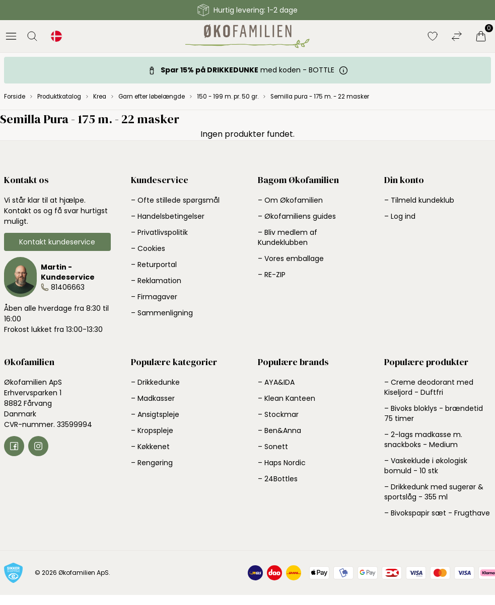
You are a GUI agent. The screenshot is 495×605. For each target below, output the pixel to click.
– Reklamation (156, 281)
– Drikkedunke (155, 382)
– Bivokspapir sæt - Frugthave (437, 513)
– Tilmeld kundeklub (419, 200)
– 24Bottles (278, 479)
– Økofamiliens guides (297, 216)
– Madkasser (153, 398)
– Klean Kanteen (286, 398)
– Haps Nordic (282, 463)
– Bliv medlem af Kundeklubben (287, 237)
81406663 (68, 287)
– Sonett (273, 447)
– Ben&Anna (279, 430)
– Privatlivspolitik (159, 232)
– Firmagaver (154, 297)
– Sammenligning (162, 313)
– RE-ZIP (272, 275)
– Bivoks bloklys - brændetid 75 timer (433, 413)
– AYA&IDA (276, 382)
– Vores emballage (291, 258)
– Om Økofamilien (290, 200)
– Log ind (399, 216)
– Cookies (148, 248)
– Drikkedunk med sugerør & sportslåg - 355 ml (433, 492)
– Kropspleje (152, 430)
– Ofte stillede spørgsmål (175, 200)
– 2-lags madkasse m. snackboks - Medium (423, 439)
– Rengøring (152, 463)
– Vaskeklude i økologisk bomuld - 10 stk (425, 466)
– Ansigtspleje (155, 414)
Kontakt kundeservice (57, 242)
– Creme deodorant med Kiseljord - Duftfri (428, 387)
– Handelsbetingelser (167, 216)
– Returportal (154, 265)
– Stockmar (278, 414)
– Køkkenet (150, 447)
